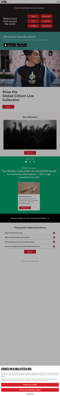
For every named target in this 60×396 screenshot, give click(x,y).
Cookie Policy (30, 393)
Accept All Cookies (30, 385)
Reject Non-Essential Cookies (30, 390)
